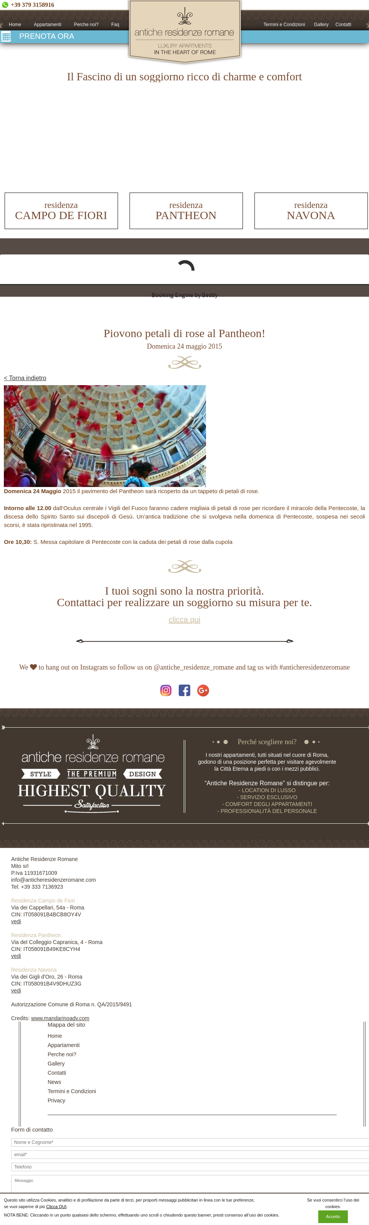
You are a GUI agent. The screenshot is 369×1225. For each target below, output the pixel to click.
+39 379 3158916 (32, 5)
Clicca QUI (56, 1206)
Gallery (321, 24)
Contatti (343, 24)
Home (15, 24)
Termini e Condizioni (284, 24)
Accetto (333, 1216)
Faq (115, 24)
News (54, 1082)
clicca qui (184, 619)
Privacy (56, 1100)
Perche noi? (86, 24)
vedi (16, 921)
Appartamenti (47, 24)
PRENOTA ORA (46, 36)
